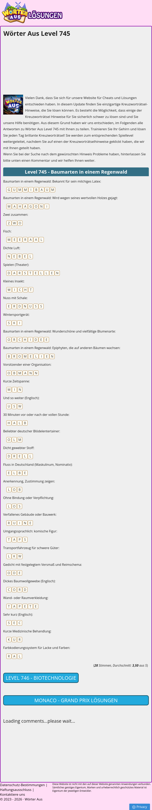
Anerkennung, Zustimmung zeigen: (29, 481)
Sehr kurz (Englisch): (18, 614)
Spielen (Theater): (16, 265)
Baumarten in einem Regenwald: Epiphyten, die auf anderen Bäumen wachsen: (61, 348)
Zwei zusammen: (15, 214)
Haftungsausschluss (15, 789)
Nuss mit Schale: (15, 298)
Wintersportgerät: (16, 314)
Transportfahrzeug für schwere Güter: (31, 548)
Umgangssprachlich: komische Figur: (30, 531)
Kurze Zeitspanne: (16, 381)
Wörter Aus (33, 799)
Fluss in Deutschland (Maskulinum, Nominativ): (38, 464)
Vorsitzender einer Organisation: (27, 364)
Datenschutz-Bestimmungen (22, 785)
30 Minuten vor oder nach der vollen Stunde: (36, 414)
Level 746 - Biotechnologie (41, 677)
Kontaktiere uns (12, 794)
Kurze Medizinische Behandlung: (27, 631)
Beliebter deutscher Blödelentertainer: (31, 431)
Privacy (139, 807)
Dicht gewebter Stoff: (18, 448)
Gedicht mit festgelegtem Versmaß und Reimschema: (42, 564)
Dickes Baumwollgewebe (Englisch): (29, 581)
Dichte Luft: (11, 248)
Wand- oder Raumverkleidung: (25, 598)
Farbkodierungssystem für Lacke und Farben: (36, 648)
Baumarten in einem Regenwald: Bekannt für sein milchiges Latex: (52, 181)
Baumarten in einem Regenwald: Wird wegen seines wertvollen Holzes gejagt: (60, 198)
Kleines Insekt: (14, 281)
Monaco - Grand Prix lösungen (76, 700)
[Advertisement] (33, 65)
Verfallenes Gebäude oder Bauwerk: (30, 514)
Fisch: (7, 231)
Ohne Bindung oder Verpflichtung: (28, 498)
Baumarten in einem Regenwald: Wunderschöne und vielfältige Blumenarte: (59, 331)
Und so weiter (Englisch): (21, 398)
